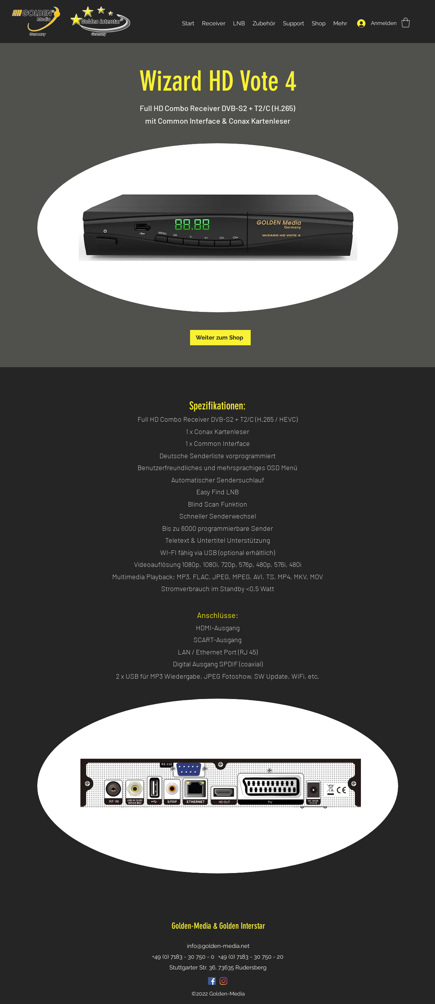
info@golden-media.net (218, 946)
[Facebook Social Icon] (212, 981)
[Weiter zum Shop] (220, 337)
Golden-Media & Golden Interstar (218, 926)
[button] (406, 22)
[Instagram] (223, 981)
